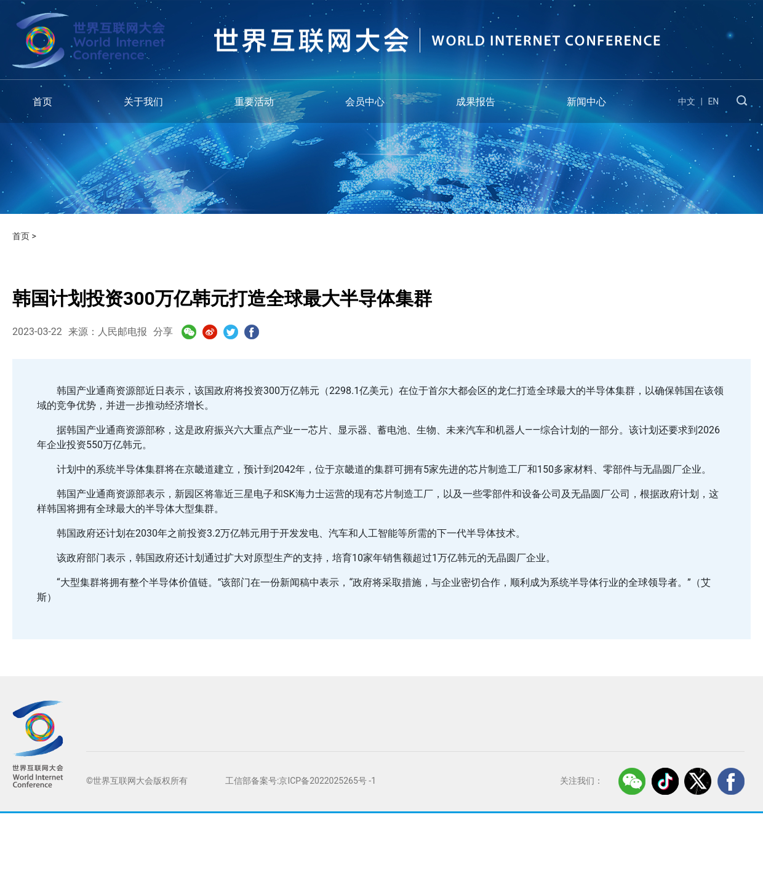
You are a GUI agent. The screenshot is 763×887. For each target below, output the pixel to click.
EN (713, 101)
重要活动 (254, 102)
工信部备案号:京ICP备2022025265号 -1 (300, 781)
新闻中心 (586, 102)
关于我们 (143, 102)
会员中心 (365, 102)
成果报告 (475, 102)
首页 (42, 102)
